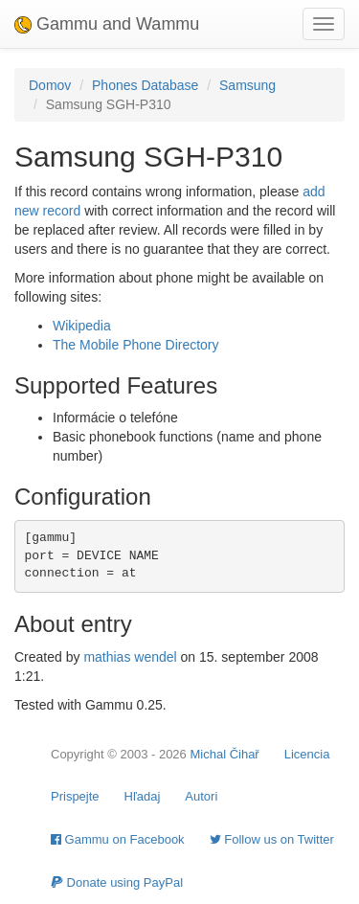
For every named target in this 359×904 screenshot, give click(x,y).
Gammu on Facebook (118, 839)
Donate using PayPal (117, 882)
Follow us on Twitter (272, 839)
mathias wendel (129, 657)
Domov (50, 85)
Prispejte (75, 796)
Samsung (247, 85)
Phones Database (145, 85)
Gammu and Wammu (106, 24)
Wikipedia (82, 325)
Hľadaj (142, 796)
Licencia (307, 754)
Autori (201, 796)
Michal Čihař (224, 754)
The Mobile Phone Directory (136, 344)
